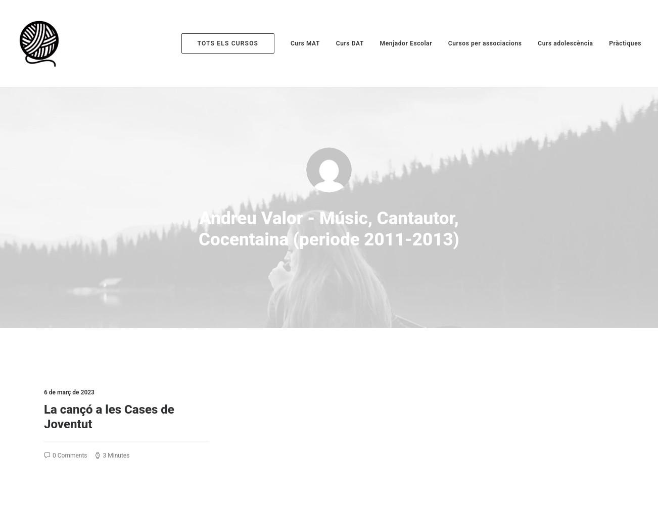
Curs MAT (305, 43)
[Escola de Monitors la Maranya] (41, 43)
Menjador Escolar (406, 43)
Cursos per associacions (485, 43)
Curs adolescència (565, 43)
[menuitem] (231, 43)
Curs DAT (350, 43)
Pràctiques (625, 43)
